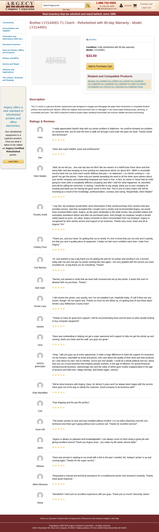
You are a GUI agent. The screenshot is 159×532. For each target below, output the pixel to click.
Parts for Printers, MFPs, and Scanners (13, 51)
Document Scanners (11, 44)
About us (44, 518)
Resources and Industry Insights (96, 518)
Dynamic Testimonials (58, 518)
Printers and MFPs (10, 58)
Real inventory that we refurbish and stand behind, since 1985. (79, 14)
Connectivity (8, 23)
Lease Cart (146, 8)
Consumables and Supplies (10, 29)
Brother (92, 39)
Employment (75, 518)
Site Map (66, 10)
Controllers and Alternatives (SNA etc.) (12, 37)
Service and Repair (10, 64)
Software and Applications (8, 71)
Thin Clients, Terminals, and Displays (12, 79)
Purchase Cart (146, 4)
